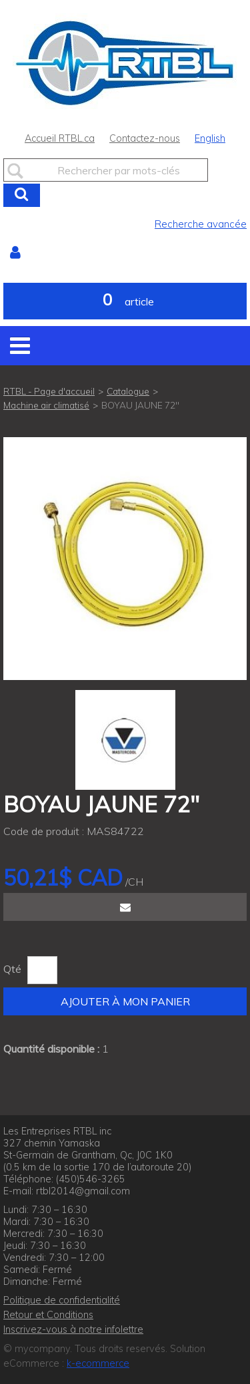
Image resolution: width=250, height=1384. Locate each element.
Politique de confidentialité (61, 1300)
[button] (125, 301)
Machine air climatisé (46, 405)
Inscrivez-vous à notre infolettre (73, 1329)
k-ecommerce (98, 1363)
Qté (12, 968)
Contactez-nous (144, 138)
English (210, 138)
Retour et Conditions (48, 1315)
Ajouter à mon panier (125, 1001)
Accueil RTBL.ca (60, 138)
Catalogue (128, 391)
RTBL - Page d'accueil (49, 391)
